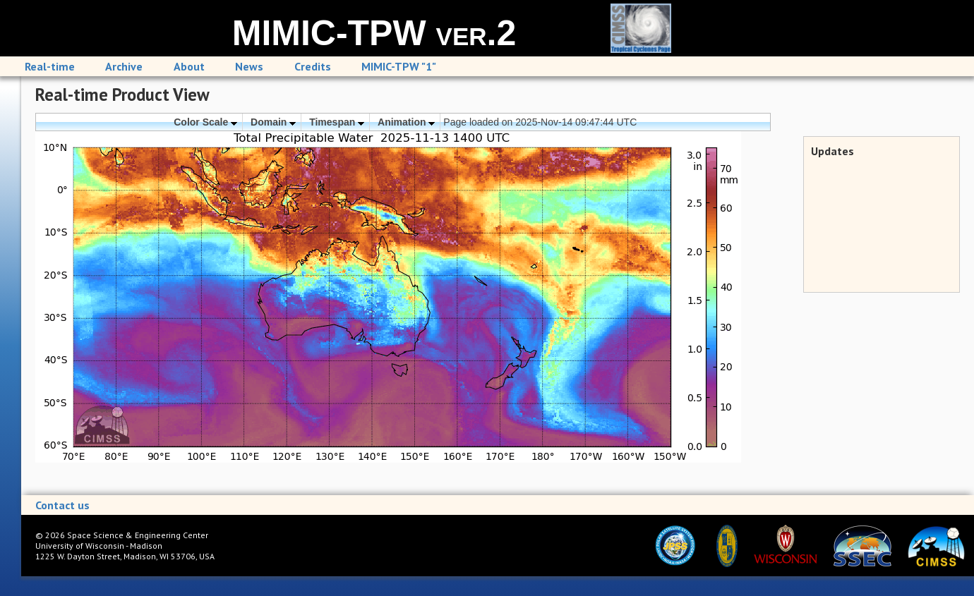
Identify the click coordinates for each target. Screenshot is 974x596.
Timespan (336, 122)
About (189, 66)
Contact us (62, 505)
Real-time (50, 66)
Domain (273, 122)
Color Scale (205, 122)
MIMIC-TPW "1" (398, 66)
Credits (312, 66)
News (249, 66)
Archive (124, 66)
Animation (406, 122)
